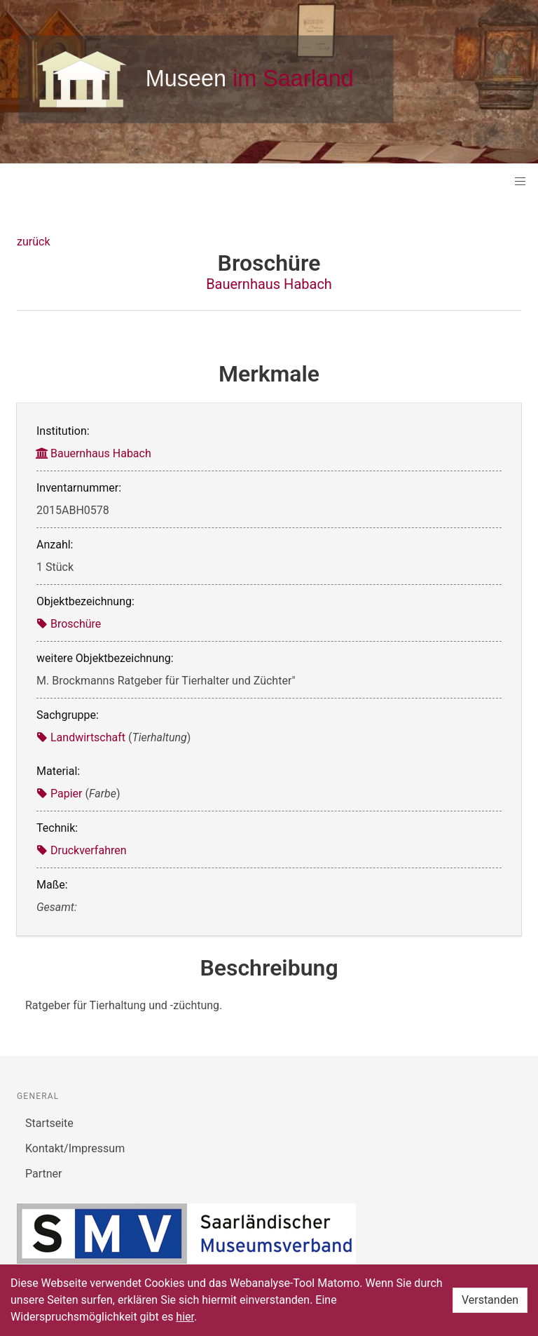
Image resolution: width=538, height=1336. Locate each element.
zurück (33, 241)
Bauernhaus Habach (269, 284)
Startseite (49, 1123)
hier (185, 1316)
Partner (43, 1173)
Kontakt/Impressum (75, 1148)
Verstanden (490, 1300)
